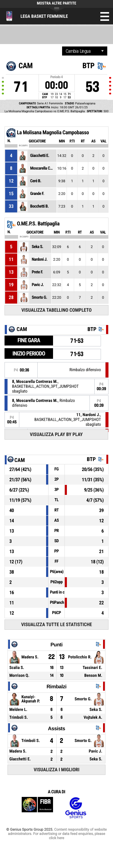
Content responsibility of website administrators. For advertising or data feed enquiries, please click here (57, 833)
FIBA (37, 808)
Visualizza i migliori (57, 769)
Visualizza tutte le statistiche (56, 624)
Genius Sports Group (75, 808)
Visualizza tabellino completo (56, 310)
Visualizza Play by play (56, 434)
